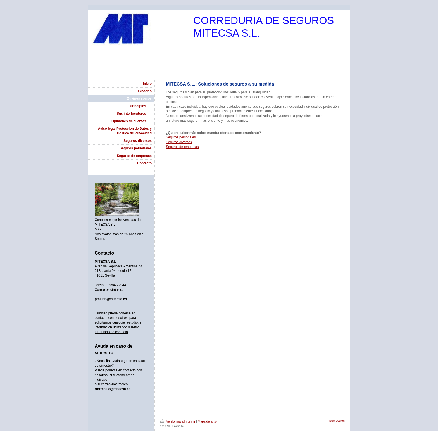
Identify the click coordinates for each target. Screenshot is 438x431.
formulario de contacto (111, 332)
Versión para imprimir (178, 421)
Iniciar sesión (336, 420)
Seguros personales (181, 137)
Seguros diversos (179, 142)
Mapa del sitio (207, 421)
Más (98, 229)
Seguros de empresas (182, 147)
